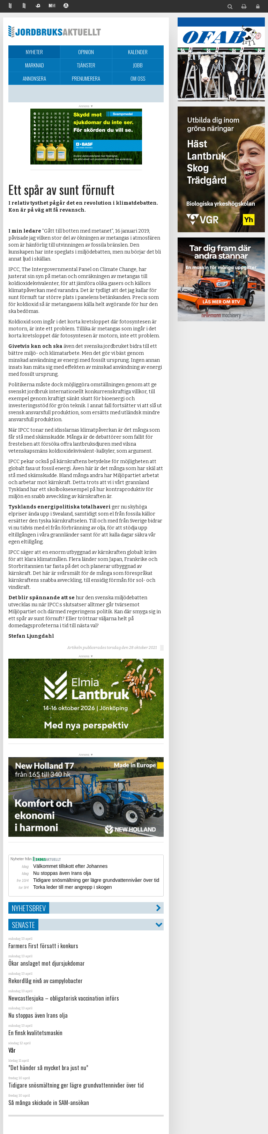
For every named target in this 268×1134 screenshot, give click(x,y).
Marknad (34, 65)
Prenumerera (86, 78)
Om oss (138, 78)
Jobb (138, 65)
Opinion (86, 52)
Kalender (138, 52)
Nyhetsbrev (29, 907)
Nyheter (34, 52)
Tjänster (86, 65)
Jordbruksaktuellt (54, 31)
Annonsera (34, 78)
